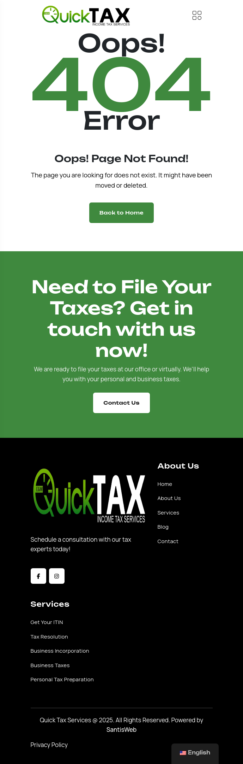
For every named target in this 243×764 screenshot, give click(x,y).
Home (165, 484)
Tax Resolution (49, 636)
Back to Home (121, 213)
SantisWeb (122, 729)
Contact (168, 541)
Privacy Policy (49, 745)
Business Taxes (50, 665)
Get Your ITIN (47, 622)
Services (169, 512)
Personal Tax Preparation (62, 679)
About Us (169, 498)
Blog (163, 526)
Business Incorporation (60, 650)
